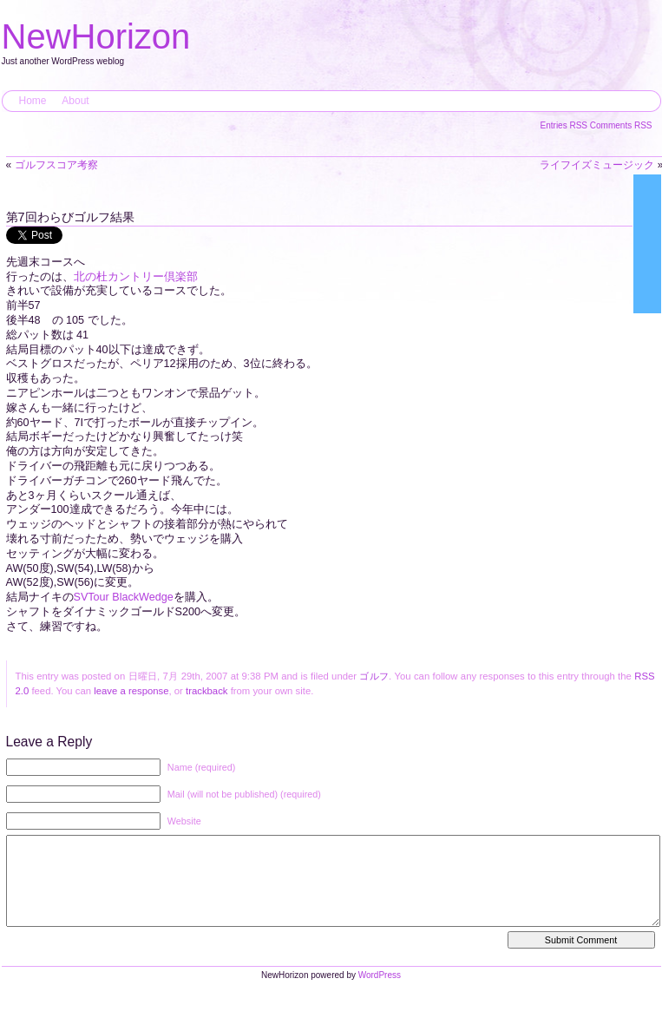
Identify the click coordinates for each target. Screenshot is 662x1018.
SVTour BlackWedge (124, 597)
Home (33, 101)
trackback (206, 691)
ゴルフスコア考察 (56, 165)
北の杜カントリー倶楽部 (136, 277)
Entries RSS (565, 125)
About (75, 101)
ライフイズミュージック (597, 165)
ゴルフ (374, 676)
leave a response (131, 691)
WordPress (379, 992)
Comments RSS (621, 125)
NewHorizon (96, 36)
